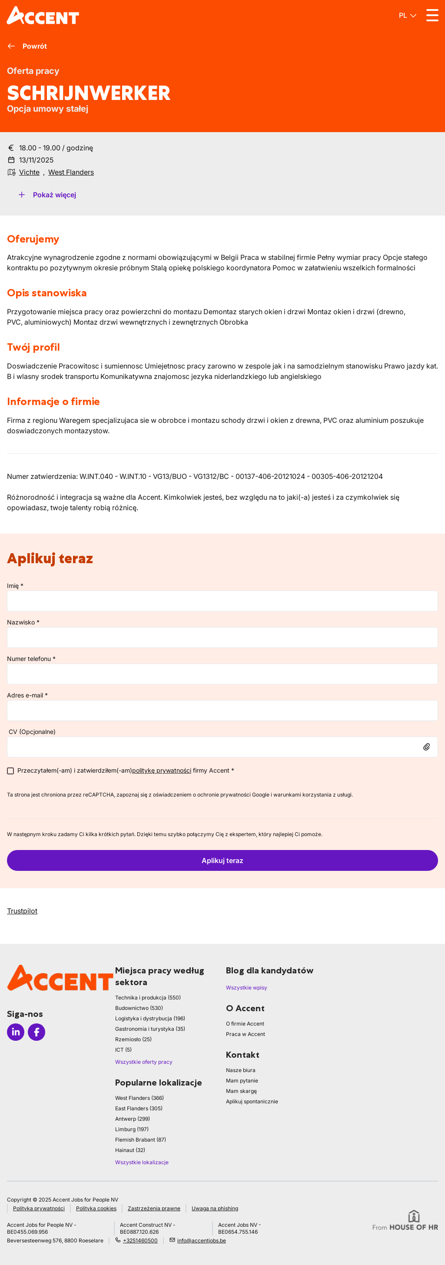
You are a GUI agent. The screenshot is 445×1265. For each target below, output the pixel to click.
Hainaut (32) (130, 1150)
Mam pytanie (242, 1080)
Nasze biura (241, 1070)
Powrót (27, 46)
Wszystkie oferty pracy (144, 1062)
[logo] (43, 15)
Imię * (15, 585)
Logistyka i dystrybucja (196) (150, 1018)
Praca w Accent (245, 1034)
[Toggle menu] (432, 15)
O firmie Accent (245, 1023)
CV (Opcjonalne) (32, 731)
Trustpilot (22, 910)
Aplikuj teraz (222, 860)
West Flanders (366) (139, 1098)
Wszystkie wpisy (246, 987)
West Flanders (71, 172)
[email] (222, 710)
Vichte (29, 172)
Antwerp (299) (132, 1119)
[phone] (222, 674)
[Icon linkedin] (15, 1032)
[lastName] (222, 637)
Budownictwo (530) (139, 1008)
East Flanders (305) (139, 1108)
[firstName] (222, 601)
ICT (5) (123, 1049)
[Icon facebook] (36, 1032)
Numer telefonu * (31, 658)
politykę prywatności (161, 770)
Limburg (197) (132, 1129)
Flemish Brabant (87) (140, 1139)
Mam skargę (241, 1091)
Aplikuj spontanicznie (252, 1101)
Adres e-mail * (27, 695)
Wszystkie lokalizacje (142, 1162)
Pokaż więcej (46, 194)
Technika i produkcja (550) (148, 997)
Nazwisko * (23, 622)
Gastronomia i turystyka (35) (150, 1029)
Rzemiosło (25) (133, 1039)
